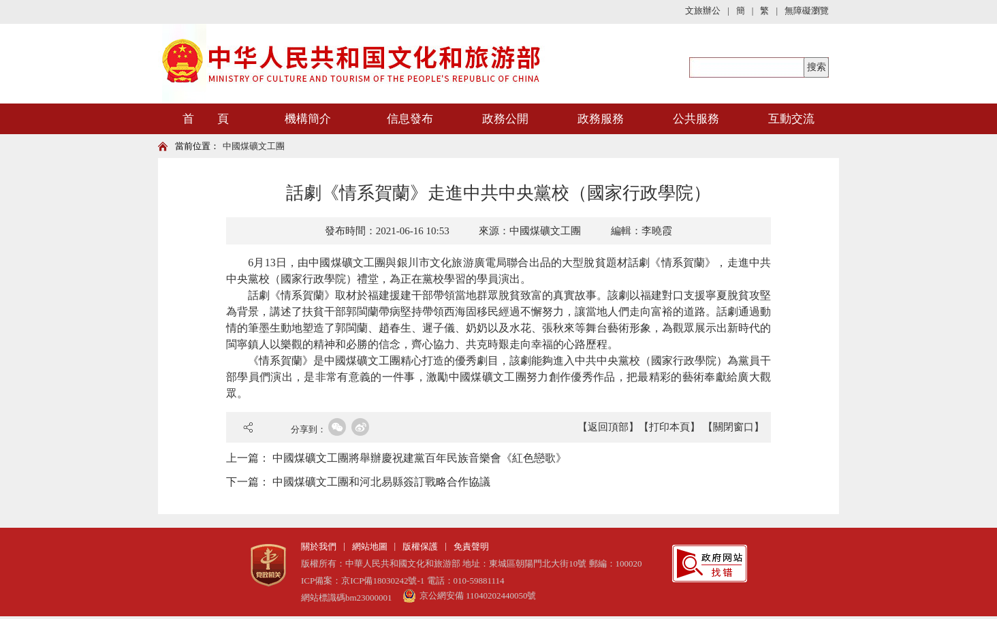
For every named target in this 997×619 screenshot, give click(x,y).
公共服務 (696, 118)
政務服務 (600, 118)
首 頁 (206, 118)
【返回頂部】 (608, 427)
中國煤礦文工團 (254, 146)
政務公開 (505, 118)
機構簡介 (308, 118)
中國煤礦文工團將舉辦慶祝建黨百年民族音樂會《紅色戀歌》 (419, 458)
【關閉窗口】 (733, 427)
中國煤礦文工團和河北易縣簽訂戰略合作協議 (381, 482)
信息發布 (410, 118)
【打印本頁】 (669, 427)
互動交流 (791, 118)
